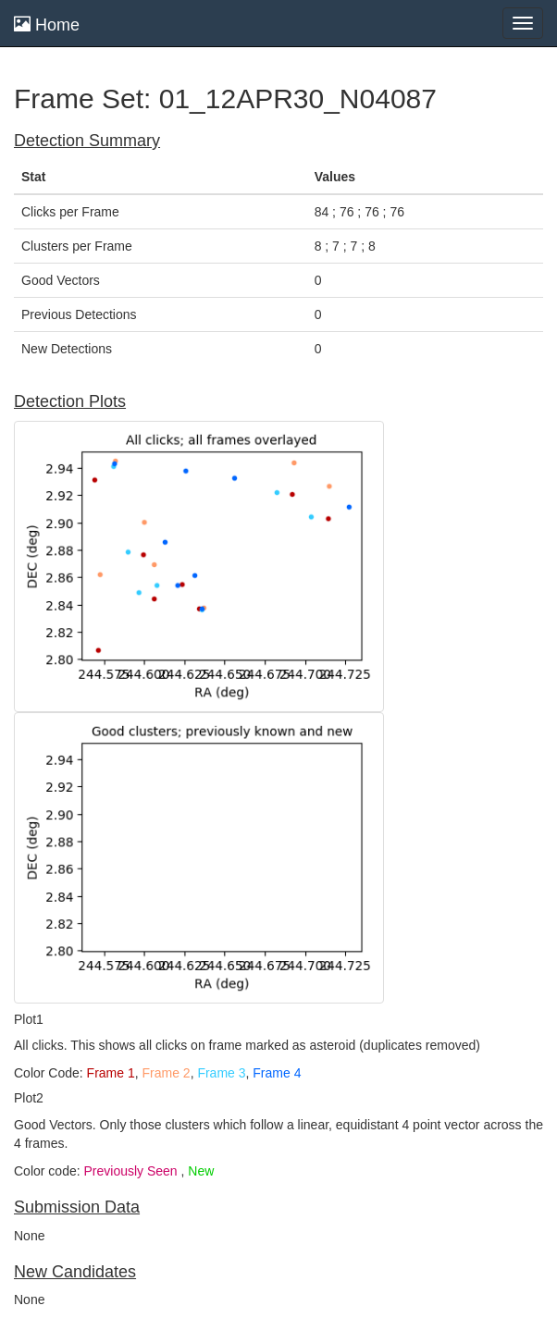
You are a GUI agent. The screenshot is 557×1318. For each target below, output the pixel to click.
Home (47, 24)
